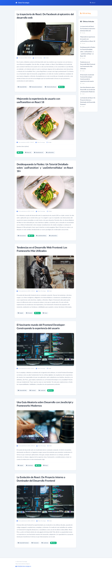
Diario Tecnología (22, 3)
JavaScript (42, 394)
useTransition (50, 152)
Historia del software (50, 87)
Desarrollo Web (22, 87)
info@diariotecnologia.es (23, 566)
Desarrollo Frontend (23, 546)
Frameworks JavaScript (36, 87)
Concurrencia (22, 238)
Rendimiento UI (38, 152)
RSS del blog (85, 13)
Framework (35, 546)
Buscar (92, 2)
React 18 (28, 152)
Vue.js (45, 316)
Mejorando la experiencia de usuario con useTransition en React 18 (87, 39)
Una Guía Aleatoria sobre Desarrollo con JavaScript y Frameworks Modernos (87, 91)
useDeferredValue (41, 238)
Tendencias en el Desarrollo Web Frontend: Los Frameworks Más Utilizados (87, 66)
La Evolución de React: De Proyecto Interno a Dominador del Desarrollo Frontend (87, 102)
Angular (20, 316)
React (61, 87)
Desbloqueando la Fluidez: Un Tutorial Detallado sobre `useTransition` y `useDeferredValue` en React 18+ (44, 168)
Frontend (29, 316)
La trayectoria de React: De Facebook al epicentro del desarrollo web (87, 29)
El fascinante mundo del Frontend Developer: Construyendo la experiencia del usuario (87, 79)
